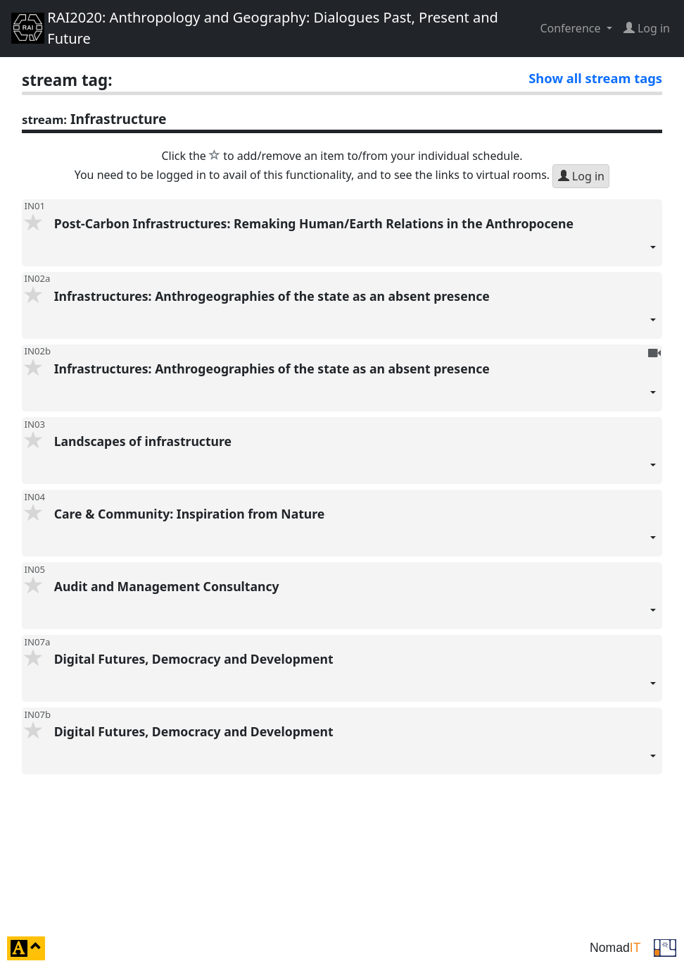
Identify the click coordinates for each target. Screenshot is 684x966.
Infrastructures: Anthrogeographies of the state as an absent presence (355, 313)
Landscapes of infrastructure (355, 458)
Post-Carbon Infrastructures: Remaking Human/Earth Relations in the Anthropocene (355, 240)
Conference (571, 28)
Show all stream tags (595, 78)
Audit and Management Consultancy (355, 603)
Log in (581, 176)
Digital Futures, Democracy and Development (355, 676)
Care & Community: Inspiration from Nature (355, 531)
